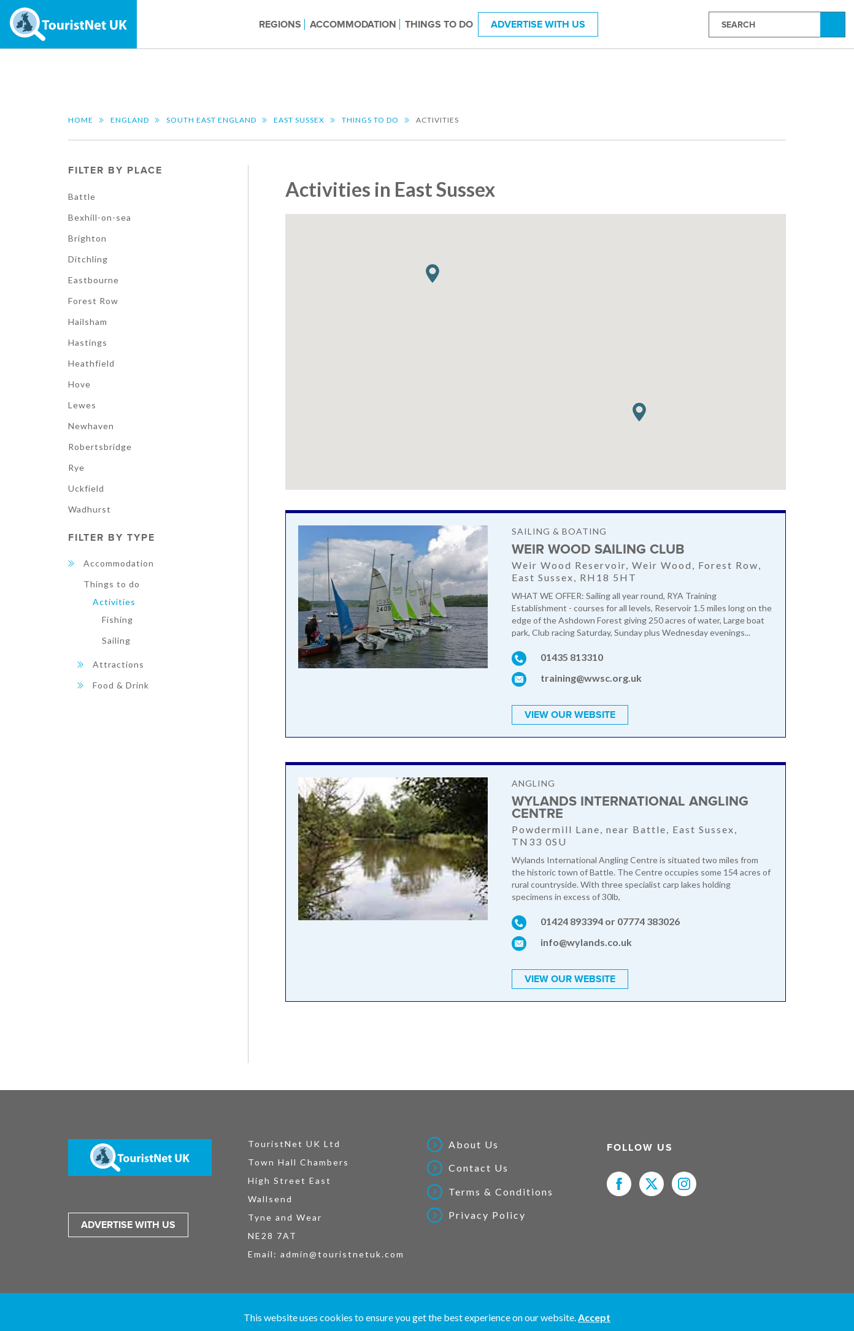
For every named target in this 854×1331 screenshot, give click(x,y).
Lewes (82, 405)
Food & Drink (121, 685)
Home (80, 119)
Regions (280, 23)
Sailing (116, 640)
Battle (82, 196)
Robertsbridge (100, 446)
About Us (473, 1144)
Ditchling (88, 259)
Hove (79, 384)
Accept (594, 1317)
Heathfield (91, 363)
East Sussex (299, 119)
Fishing (117, 619)
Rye (76, 467)
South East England (211, 119)
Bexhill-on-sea (99, 217)
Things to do (439, 23)
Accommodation (353, 23)
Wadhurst (89, 509)
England (129, 119)
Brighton (87, 238)
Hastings (87, 342)
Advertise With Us (538, 24)
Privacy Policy (487, 1215)
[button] (432, 273)
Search (834, 23)
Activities (114, 602)
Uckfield (86, 488)
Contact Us (478, 1167)
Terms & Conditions (500, 1191)
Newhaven (91, 426)
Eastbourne (93, 280)
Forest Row (93, 301)
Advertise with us (128, 1225)
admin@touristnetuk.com (342, 1254)
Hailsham (87, 321)
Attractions (118, 664)
